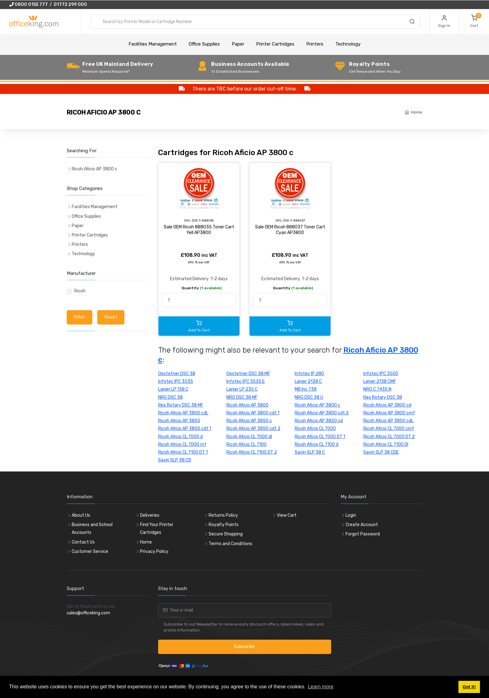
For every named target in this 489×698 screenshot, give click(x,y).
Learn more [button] (320, 686)
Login (351, 515)
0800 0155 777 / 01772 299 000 (48, 4)
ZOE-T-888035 (203, 220)
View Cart (287, 515)
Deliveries (149, 515)
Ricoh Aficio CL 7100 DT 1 (183, 452)
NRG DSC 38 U (309, 397)
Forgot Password (363, 534)
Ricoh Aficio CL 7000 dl (249, 436)
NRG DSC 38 (170, 397)
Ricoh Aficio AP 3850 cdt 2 (253, 428)
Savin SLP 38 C (310, 452)
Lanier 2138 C (308, 381)
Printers (314, 44)
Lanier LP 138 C (173, 389)
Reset (110, 317)
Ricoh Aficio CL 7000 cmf (388, 428)
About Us (81, 515)
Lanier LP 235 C (242, 389)
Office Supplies (204, 44)
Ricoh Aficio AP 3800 (247, 405)
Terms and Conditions (230, 543)
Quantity (202, 288)
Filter (79, 317)
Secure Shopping (226, 534)
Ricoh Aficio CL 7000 (315, 428)
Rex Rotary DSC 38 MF (180, 405)
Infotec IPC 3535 (175, 381)
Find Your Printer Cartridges (156, 528)
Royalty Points (224, 524)
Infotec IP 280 (309, 373)
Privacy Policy (154, 551)
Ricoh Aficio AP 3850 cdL (388, 420)
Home (416, 112)
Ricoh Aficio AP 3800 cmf (389, 413)
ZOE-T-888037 (294, 220)
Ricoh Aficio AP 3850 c (249, 420)
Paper (238, 44)
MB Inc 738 (306, 389)
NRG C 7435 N (377, 389)
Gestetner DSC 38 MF (248, 373)
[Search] (412, 22)
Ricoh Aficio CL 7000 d (180, 436)
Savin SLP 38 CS (174, 460)
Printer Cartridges (275, 44)
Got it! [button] (469, 686)
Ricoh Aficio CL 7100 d (316, 444)
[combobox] (255, 21)
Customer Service (90, 551)
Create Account (362, 524)
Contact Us (83, 542)
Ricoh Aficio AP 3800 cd (387, 405)
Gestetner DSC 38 (176, 373)
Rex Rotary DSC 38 (382, 397)
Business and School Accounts (92, 528)
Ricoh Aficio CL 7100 (246, 444)
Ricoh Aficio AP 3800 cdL (183, 413)
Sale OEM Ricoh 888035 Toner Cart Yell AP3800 (199, 229)
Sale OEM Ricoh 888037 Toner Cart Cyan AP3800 (290, 229)
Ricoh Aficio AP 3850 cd (319, 420)
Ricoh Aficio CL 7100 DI (385, 444)
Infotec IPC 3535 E (245, 381)
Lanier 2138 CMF (379, 381)
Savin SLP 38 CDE (381, 452)
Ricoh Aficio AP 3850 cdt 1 (184, 428)
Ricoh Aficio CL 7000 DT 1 (320, 436)
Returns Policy (223, 515)
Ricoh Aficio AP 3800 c (317, 405)
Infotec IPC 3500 (380, 373)
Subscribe (244, 646)
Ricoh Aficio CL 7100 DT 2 (251, 452)
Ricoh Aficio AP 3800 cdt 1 (252, 413)
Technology (348, 44)
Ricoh (79, 291)
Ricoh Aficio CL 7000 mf (182, 444)
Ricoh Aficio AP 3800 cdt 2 (322, 413)
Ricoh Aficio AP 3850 (179, 420)
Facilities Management (152, 44)
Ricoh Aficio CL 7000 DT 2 (389, 436)
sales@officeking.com (88, 613)
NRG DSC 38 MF (242, 397)
